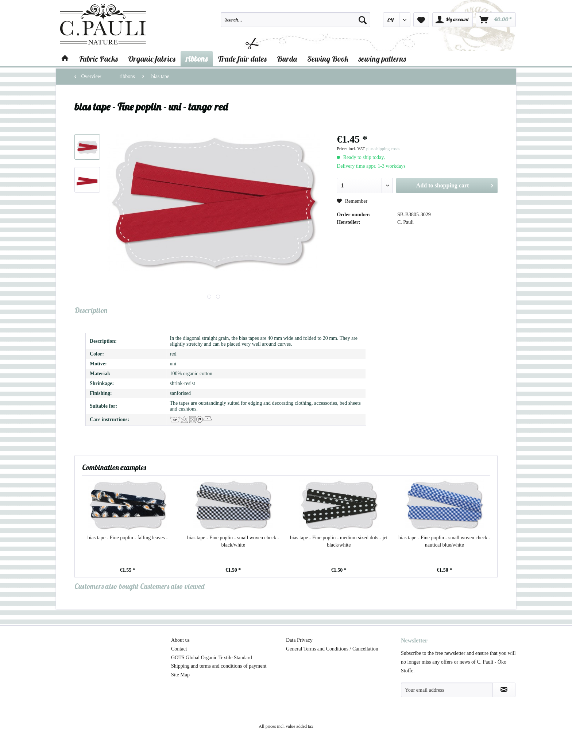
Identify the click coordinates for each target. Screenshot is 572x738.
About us (180, 640)
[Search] (362, 19)
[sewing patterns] (382, 58)
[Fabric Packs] (98, 58)
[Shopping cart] (496, 19)
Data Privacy (299, 640)
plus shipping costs (382, 148)
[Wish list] (421, 19)
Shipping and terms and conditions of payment (218, 666)
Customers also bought (106, 586)
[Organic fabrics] (152, 58)
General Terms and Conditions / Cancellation (332, 649)
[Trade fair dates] (242, 58)
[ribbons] (197, 58)
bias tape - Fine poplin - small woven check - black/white (233, 541)
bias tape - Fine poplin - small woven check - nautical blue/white (444, 541)
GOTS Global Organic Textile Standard (211, 657)
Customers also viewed (172, 586)
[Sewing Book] (327, 58)
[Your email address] (447, 690)
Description (90, 310)
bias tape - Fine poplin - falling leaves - (128, 537)
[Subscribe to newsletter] (503, 690)
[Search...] (295, 19)
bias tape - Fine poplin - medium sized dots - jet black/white (339, 541)
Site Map (180, 674)
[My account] (452, 19)
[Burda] (287, 58)
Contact (179, 649)
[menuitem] (295, 23)
